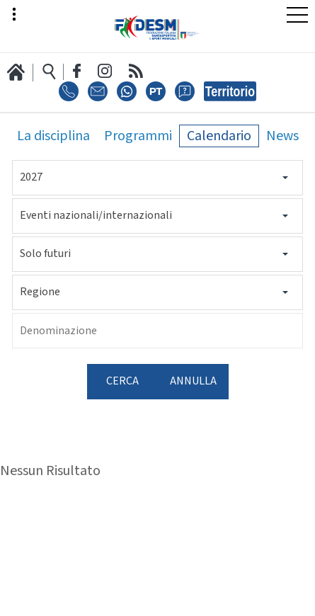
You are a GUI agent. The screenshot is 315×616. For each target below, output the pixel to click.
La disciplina (53, 136)
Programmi (138, 136)
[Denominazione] (157, 330)
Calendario (219, 136)
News (282, 136)
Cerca (122, 381)
